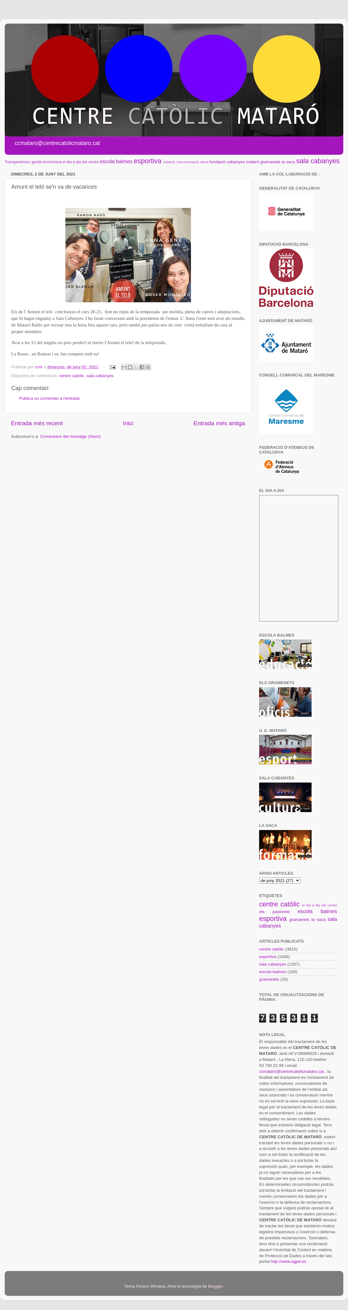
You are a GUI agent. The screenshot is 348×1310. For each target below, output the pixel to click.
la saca (288, 161)
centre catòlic (71, 375)
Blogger (215, 1286)
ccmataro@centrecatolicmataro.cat (291, 1071)
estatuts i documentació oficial (186, 162)
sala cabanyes (318, 161)
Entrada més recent (37, 423)
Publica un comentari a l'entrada (49, 398)
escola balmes (116, 161)
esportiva (147, 161)
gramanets (270, 161)
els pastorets (274, 911)
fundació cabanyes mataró (234, 161)
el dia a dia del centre (81, 162)
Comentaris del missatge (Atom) (70, 436)
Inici (128, 423)
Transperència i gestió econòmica (33, 162)
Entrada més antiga (219, 423)
